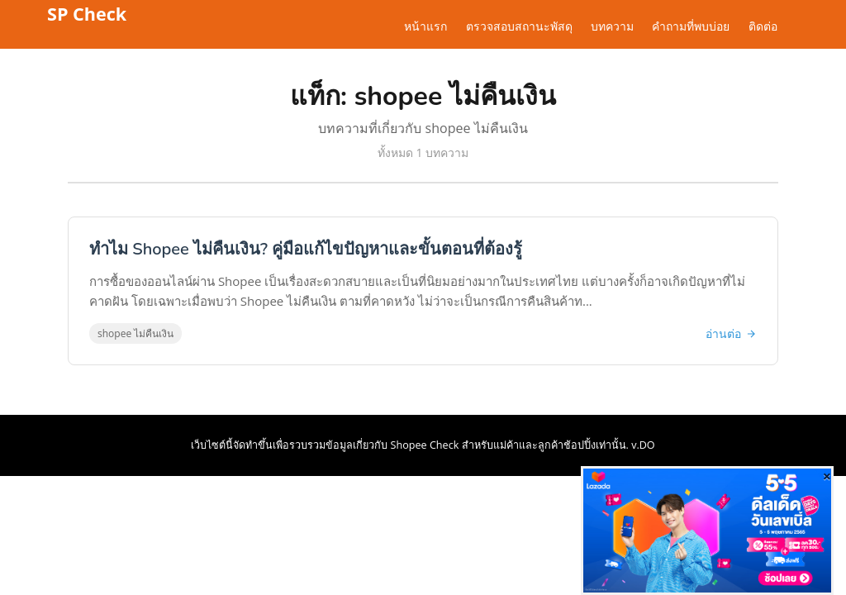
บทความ (612, 26)
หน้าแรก (425, 26)
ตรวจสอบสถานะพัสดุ (519, 26)
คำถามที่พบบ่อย (691, 26)
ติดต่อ (763, 26)
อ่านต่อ (731, 333)
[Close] (827, 476)
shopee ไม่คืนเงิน (135, 333)
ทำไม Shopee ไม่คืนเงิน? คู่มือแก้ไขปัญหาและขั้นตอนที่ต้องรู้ (305, 249)
